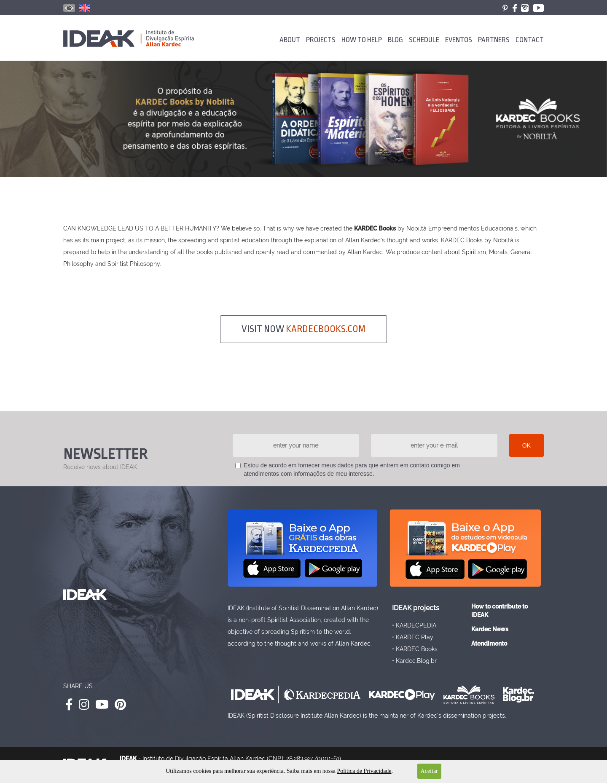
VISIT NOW (303, 329)
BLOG (395, 40)
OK (526, 445)
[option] (303, 119)
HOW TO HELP (361, 40)
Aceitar (429, 771)
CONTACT (530, 40)
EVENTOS (458, 40)
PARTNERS (494, 40)
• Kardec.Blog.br (414, 660)
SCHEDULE (424, 40)
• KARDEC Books (415, 649)
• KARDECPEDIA (414, 625)
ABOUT (289, 40)
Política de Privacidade (364, 771)
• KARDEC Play (412, 637)
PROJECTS (321, 40)
